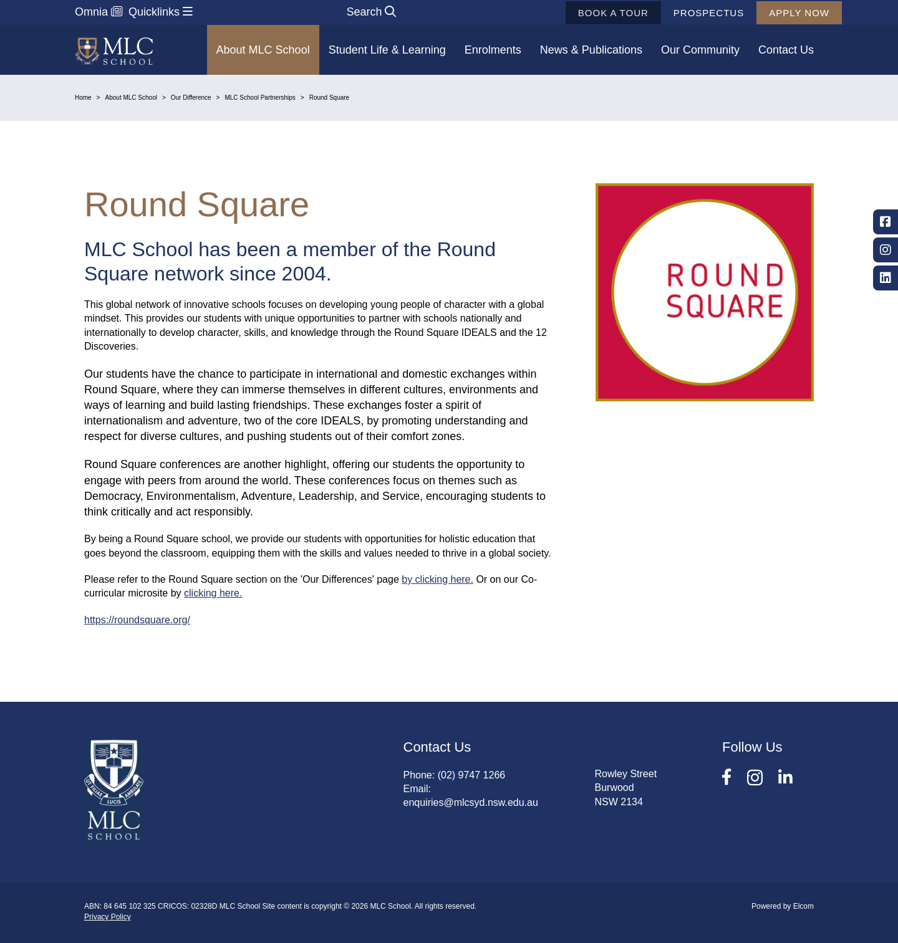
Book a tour (594, 12)
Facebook (885, 221)
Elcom (803, 906)
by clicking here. (437, 579)
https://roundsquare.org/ (137, 620)
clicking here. (213, 593)
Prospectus (690, 12)
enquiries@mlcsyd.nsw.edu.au (470, 802)
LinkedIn (885, 278)
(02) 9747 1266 (472, 775)
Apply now (780, 12)
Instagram (885, 249)
